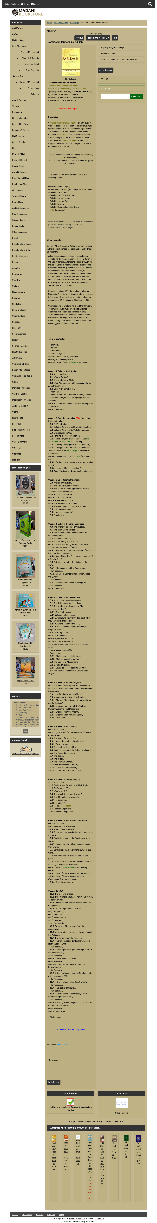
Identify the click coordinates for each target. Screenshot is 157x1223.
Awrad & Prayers (19, 172)
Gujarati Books (18, 220)
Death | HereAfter (19, 184)
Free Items (16, 460)
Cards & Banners (19, 442)
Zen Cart (100, 1218)
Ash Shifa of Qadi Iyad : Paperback (78, 1152)
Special (15, 1214)
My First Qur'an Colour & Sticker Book (25, 603)
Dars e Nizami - (19, 202)
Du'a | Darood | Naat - (21, 178)
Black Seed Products (21, 430)
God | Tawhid (18, 28)
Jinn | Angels (17, 190)
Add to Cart (136, 96)
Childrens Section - (20, 394)
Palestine (16, 322)
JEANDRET (90, 1221)
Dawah (15, 238)
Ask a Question (105, 70)
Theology (16, 106)
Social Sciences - (19, 334)
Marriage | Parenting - (21, 388)
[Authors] (25, 714)
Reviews (39, 1214)
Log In (35, 4)
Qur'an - (15, 34)
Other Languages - (20, 232)
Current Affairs (18, 316)
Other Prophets (25, 70)
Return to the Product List (98, 38)
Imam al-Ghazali (19, 310)
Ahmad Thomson (25, 707)
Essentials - (17, 424)
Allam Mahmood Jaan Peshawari (25, 717)
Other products (121, 1113)
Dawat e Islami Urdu (21, 250)
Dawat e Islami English (22, 244)
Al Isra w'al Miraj (25, 64)
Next (115, 38)
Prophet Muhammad (25, 52)
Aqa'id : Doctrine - (19, 100)
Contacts (51, 1214)
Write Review (53, 1082)
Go (25, 731)
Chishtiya (16, 280)
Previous (79, 38)
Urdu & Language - (20, 214)
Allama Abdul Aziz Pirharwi (25, 722)
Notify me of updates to (71, 1106)
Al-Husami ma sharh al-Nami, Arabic (25, 488)
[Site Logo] (33, 12)
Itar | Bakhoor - (18, 436)
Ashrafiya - (16, 268)
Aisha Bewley (25, 712)
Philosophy (17, 112)
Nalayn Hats (17, 418)
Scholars (25, 94)
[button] (150, 4)
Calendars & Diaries (20, 364)
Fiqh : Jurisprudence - (21, 118)
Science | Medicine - (21, 346)
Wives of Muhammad (25, 82)
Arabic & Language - (21, 208)
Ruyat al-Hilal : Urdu (25, 669)
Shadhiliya (16, 304)
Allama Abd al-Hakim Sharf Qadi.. (25, 720)
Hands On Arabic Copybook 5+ (25, 569)
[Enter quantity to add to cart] (115, 96)
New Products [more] (22, 468)
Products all (27, 1214)
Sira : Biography (61, 22)
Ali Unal (25, 715)
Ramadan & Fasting (20, 130)
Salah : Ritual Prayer (21, 124)
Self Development (20, 256)
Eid (13, 148)
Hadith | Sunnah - (19, 40)
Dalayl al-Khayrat (19, 160)
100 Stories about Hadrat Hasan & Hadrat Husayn (102, 1160)
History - (16, 340)
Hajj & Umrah (18, 136)
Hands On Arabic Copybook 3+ (25, 635)
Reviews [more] (19, 740)
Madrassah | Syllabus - (22, 400)
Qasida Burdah (18, 166)
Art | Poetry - (17, 358)
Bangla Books (18, 226)
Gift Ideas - (17, 448)
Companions (25, 88)
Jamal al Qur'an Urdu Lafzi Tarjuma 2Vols (25, 527)
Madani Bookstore (77, 1218)
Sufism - (15, 262)
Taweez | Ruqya (19, 196)
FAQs (61, 1214)
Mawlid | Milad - (19, 154)
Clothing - (16, 412)
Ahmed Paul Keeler (25, 710)
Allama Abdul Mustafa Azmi (25, 725)
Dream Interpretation (21, 370)
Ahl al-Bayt (74, 22)
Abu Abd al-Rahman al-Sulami (25, 705)
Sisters (15, 382)
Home (25, 4)
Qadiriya (15, 286)
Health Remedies (19, 352)
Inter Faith (16, 328)
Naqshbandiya (18, 292)
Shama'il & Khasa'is (25, 58)
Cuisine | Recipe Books (22, 376)
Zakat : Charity (18, 142)
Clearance (16, 454)
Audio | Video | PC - (20, 406)
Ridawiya (16, 298)
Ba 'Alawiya (17, 274)
